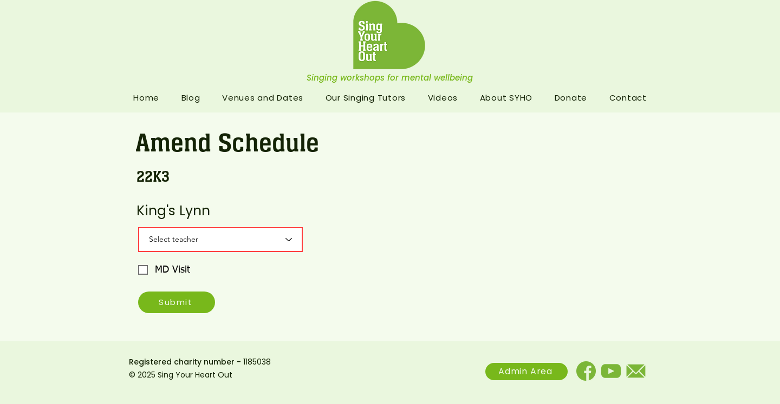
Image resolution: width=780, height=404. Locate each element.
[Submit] (176, 302)
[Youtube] (611, 371)
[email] (636, 371)
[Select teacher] (220, 239)
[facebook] (586, 371)
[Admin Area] (526, 371)
